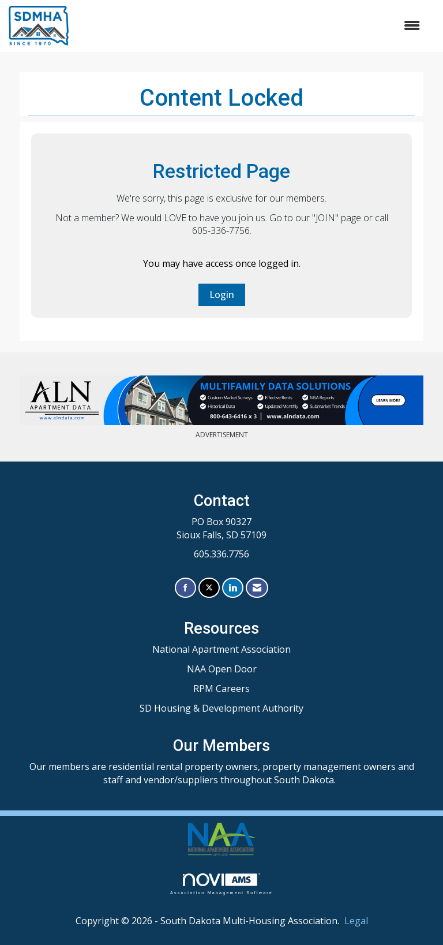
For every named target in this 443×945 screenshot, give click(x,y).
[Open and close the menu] (250, 25)
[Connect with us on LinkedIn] (232, 588)
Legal (356, 920)
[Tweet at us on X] (209, 588)
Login (221, 294)
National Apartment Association (221, 649)
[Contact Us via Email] (257, 588)
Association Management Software (221, 884)
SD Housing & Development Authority (221, 708)
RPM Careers (221, 688)
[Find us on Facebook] (185, 588)
